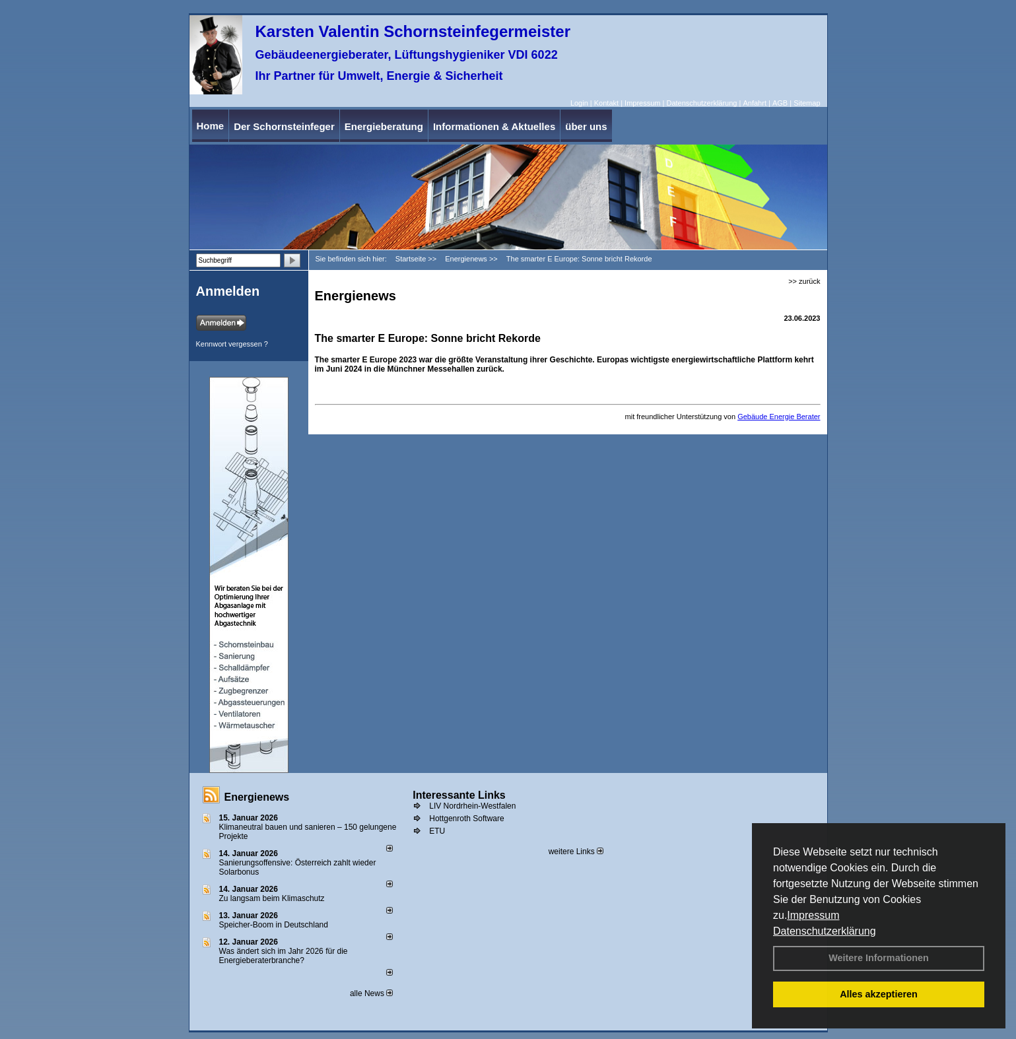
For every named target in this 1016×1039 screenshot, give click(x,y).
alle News (371, 993)
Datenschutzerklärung (824, 931)
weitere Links (576, 851)
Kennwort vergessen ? (232, 344)
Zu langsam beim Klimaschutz (272, 898)
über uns (586, 126)
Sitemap (807, 103)
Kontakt (606, 103)
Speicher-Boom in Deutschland (273, 924)
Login (579, 103)
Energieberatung (384, 126)
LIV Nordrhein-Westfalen (472, 806)
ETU (437, 831)
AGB (780, 103)
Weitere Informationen (879, 958)
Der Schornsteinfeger (284, 126)
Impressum (813, 915)
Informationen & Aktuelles (494, 126)
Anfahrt (754, 103)
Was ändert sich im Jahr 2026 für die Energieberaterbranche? (283, 956)
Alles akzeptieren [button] (879, 994)
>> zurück (804, 281)
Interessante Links (459, 795)
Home (210, 125)
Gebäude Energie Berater (778, 416)
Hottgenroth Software (466, 818)
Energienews (257, 797)
